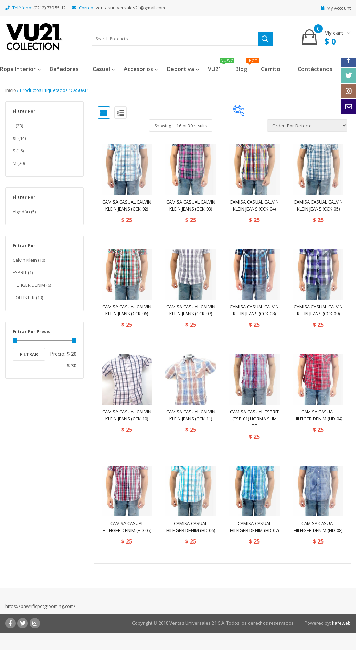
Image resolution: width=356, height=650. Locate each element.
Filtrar (29, 354)
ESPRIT (20, 272)
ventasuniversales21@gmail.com (130, 8)
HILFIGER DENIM (29, 285)
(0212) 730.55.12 (49, 8)
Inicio (10, 90)
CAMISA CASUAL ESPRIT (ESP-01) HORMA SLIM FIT (254, 419)
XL (15, 138)
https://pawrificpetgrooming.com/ (40, 606)
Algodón (21, 211)
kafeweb (341, 623)
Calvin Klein (25, 260)
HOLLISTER (24, 297)
